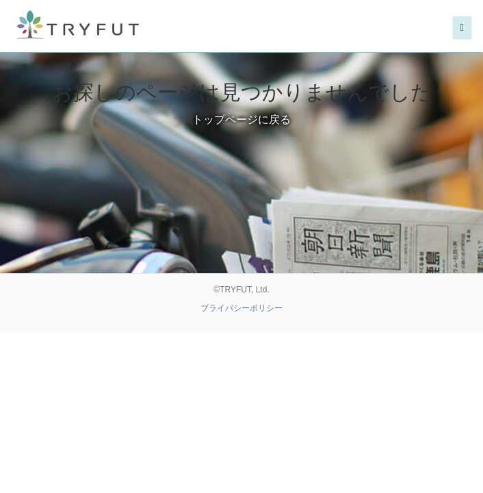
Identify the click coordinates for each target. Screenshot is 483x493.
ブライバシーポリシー (241, 308)
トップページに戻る (241, 119)
